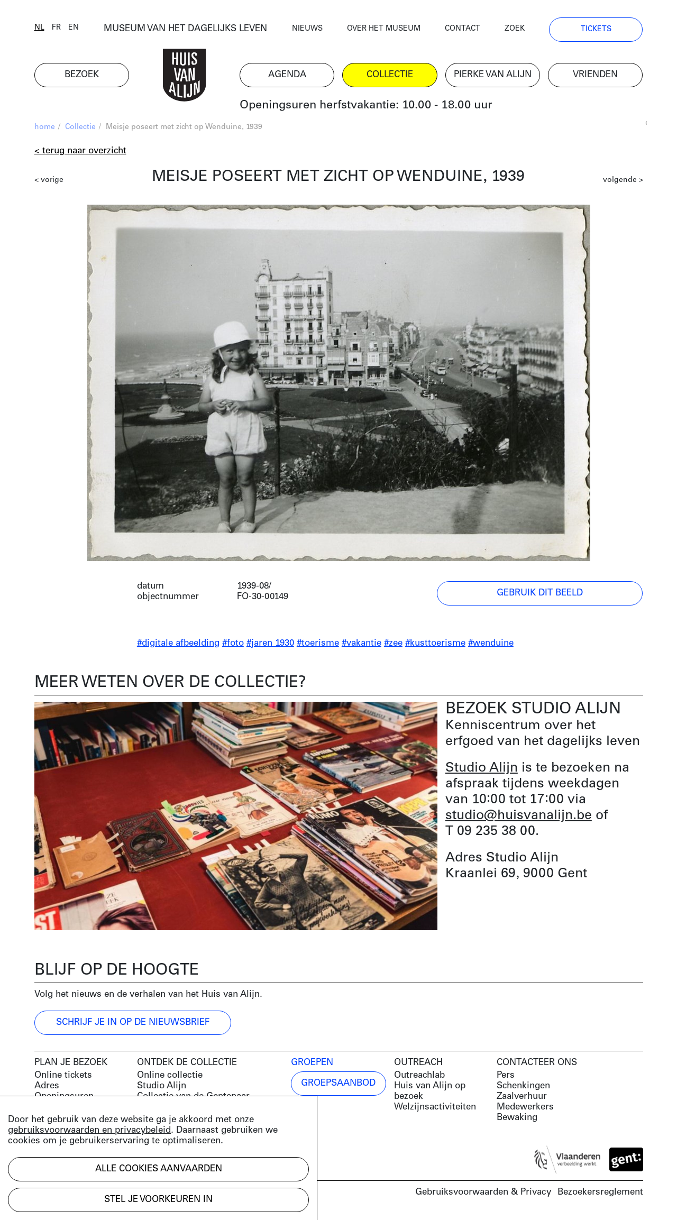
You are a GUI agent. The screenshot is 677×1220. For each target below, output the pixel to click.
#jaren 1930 (270, 643)
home (44, 127)
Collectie (80, 127)
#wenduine (491, 643)
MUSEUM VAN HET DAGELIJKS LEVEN (185, 28)
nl (39, 28)
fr (56, 28)
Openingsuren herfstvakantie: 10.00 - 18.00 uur (366, 105)
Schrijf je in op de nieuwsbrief (132, 1022)
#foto (233, 643)
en (73, 28)
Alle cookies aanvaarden (158, 1168)
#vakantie (361, 643)
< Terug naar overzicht (80, 150)
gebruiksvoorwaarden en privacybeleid (89, 1130)
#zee (393, 643)
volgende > (623, 180)
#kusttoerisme (435, 643)
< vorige (48, 180)
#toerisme (318, 643)
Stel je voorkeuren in (158, 1199)
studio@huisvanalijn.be (518, 815)
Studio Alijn (481, 768)
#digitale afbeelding (178, 643)
